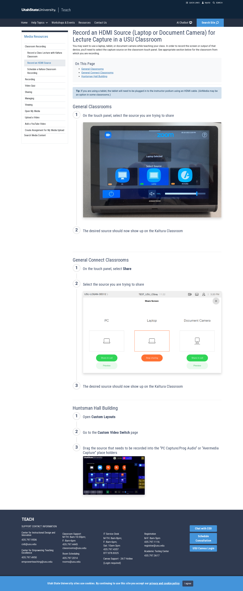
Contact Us (100, 22)
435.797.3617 (151, 555)
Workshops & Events (63, 22)
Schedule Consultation (203, 538)
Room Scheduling (70, 553)
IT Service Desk (111, 533)
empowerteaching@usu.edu (37, 561)
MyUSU (206, 3)
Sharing (28, 92)
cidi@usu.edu (29, 544)
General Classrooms (92, 68)
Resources (85, 22)
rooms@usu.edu (71, 561)
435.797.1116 (151, 541)
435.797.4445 (70, 544)
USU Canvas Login (203, 548)
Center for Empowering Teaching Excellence (37, 551)
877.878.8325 (111, 553)
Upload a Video (32, 117)
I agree (187, 583)
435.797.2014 (70, 558)
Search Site (210, 22)
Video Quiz (30, 85)
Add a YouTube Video (35, 123)
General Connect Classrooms (97, 72)
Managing (29, 98)
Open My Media (32, 111)
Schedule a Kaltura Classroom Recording (41, 71)
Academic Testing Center (156, 551)
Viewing (29, 104)
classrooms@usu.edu (74, 548)
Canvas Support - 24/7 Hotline (118, 558)
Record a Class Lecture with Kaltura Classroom (44, 54)
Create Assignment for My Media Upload (44, 130)
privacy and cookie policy (164, 583)
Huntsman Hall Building (94, 76)
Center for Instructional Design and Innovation (38, 534)
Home (24, 22)
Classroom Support (71, 533)
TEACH (28, 519)
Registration (150, 533)
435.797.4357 (111, 549)
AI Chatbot (184, 22)
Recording (30, 79)
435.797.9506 (29, 539)
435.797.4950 (29, 557)
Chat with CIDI (203, 528)
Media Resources (36, 36)
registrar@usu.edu (154, 545)
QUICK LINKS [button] (192, 3)
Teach (66, 10)
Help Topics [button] (39, 22)
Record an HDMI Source (39, 62)
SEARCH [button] (218, 3)
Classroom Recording (35, 46)
